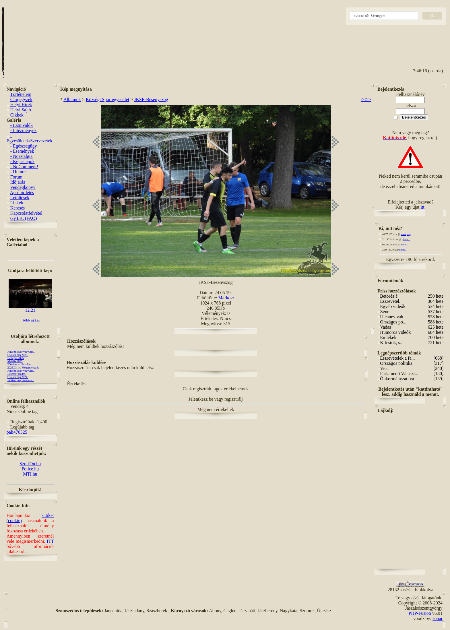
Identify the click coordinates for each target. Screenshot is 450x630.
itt (422, 207)
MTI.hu (30, 474)
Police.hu (30, 468)
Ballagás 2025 (15, 358)
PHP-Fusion (420, 613)
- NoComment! (24, 166)
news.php (405, 234)
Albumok (72, 99)
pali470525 (17, 432)
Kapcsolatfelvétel (26, 213)
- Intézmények (23, 130)
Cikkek (17, 115)
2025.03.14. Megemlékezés (23, 367)
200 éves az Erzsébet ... (20, 364)
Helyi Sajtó (20, 109)
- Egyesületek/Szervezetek (30, 138)
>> (368, 99)
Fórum (16, 177)
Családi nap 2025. (17, 354)
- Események (22, 151)
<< (363, 99)
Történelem (20, 94)
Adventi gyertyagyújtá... (21, 351)
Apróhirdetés (22, 192)
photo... (406, 239)
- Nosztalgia (21, 156)
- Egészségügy (23, 146)
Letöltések (20, 197)
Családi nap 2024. (17, 377)
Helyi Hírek (21, 104)
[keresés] (383, 15)
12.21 (30, 308)
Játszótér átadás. (16, 373)
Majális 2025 (15, 361)
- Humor (18, 171)
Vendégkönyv (22, 187)
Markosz (226, 297)
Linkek (16, 202)
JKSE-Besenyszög (151, 99)
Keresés (17, 208)
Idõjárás (17, 182)
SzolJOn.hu (30, 463)
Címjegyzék (21, 99)
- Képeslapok (22, 161)
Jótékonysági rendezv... (20, 380)
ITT (50, 541)
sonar (437, 618)
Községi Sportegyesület (107, 99)
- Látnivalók (21, 125)
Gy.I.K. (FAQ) (23, 218)
